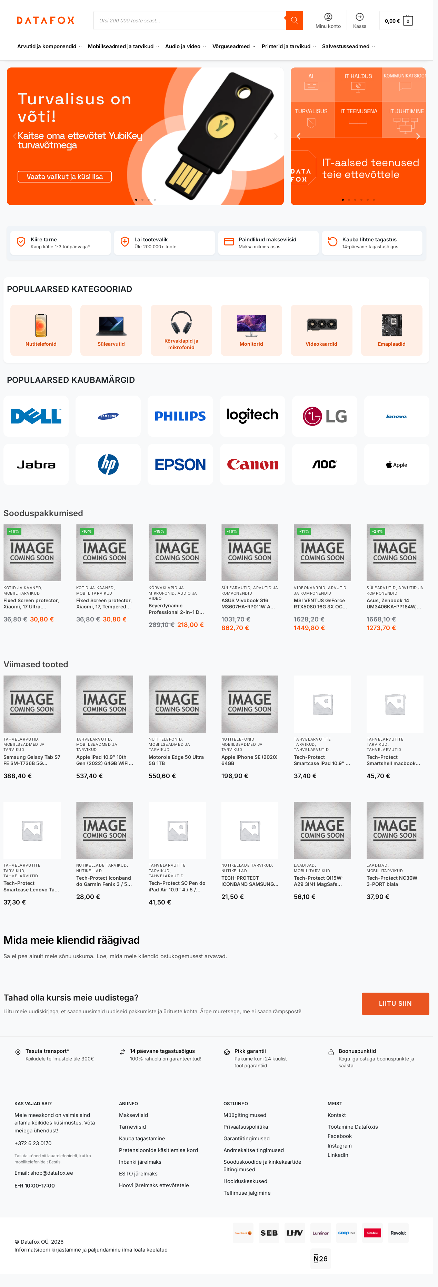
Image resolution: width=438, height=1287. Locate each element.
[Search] (294, 20)
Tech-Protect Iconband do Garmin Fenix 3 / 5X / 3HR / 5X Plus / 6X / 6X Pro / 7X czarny (103, 881)
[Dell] (36, 416)
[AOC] (324, 464)
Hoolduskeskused (245, 1181)
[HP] (108, 464)
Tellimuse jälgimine (247, 1193)
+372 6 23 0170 (32, 1143)
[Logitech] (252, 416)
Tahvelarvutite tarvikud (312, 742)
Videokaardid (309, 587)
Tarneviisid (132, 1126)
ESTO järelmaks (138, 1173)
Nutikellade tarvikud (101, 865)
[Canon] (252, 464)
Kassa (360, 20)
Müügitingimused (244, 1115)
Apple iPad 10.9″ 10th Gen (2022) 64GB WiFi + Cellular (104, 760)
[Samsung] (108, 416)
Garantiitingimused (246, 1138)
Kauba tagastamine (142, 1138)
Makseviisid (133, 1115)
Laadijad (304, 865)
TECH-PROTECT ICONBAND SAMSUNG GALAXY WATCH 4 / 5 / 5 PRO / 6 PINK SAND (248, 881)
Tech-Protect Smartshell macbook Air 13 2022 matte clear (394, 760)
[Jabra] (36, 464)
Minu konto (328, 20)
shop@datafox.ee (52, 1173)
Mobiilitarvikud (21, 593)
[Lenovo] (396, 416)
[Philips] (180, 416)
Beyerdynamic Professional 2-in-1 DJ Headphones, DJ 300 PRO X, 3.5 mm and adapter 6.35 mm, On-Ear (175, 609)
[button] (398, 20)
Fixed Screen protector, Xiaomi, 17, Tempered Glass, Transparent (104, 603)
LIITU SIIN (395, 1003)
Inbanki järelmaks (140, 1162)
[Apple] (396, 464)
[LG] (324, 416)
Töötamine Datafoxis (353, 1126)
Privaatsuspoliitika (245, 1126)
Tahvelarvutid (20, 739)
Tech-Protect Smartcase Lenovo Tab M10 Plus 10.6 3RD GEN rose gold (30, 886)
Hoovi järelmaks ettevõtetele (154, 1185)
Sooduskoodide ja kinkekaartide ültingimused (262, 1166)
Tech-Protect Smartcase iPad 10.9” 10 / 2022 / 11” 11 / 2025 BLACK (322, 760)
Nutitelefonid (165, 739)
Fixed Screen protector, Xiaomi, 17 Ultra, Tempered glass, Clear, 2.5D (31, 603)
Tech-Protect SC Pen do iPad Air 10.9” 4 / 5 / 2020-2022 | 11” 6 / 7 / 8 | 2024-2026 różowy (177, 886)
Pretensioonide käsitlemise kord (158, 1150)
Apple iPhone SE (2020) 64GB (249, 760)
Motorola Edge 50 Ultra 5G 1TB (176, 760)
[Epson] (180, 464)
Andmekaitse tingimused (253, 1150)
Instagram (340, 1145)
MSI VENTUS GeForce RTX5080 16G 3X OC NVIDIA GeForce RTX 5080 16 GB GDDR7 (319, 603)
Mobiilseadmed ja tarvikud (24, 747)
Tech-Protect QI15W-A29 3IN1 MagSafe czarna (319, 881)
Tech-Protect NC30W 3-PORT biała (392, 881)
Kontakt (337, 1115)
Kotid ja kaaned (22, 587)
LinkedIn (338, 1155)
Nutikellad (89, 870)
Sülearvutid (236, 587)
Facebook (340, 1136)
